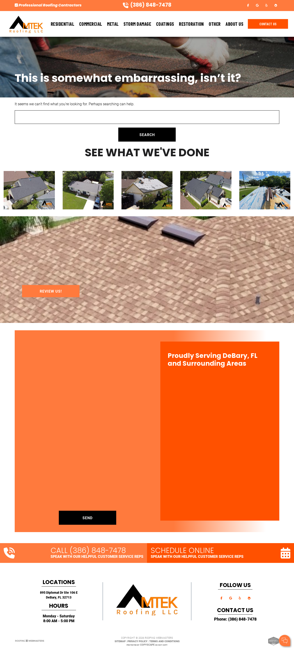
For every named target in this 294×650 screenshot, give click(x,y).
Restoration (191, 24)
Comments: (230, 626)
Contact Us (268, 24)
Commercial (90, 24)
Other (215, 24)
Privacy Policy (137, 641)
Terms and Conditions (164, 641)
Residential (62, 24)
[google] (257, 5)
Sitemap (120, 641)
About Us (234, 24)
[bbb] (275, 5)
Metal (113, 24)
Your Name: (229, 617)
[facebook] (248, 5)
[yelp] (266, 5)
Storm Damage (137, 24)
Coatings (165, 24)
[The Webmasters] (30, 641)
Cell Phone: (229, 622)
